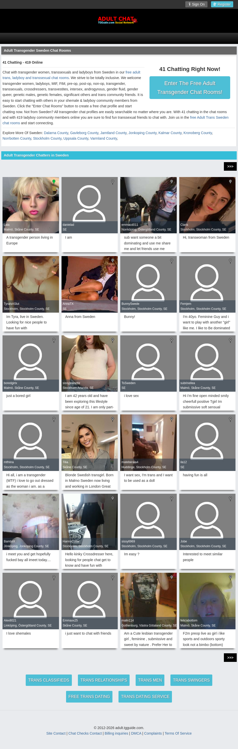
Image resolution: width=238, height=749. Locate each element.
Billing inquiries (116, 733)
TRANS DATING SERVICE (145, 696)
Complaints (153, 733)
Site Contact (56, 733)
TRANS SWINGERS (191, 680)
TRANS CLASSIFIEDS (48, 680)
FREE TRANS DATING (89, 696)
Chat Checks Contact (85, 733)
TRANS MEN (150, 680)
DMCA (136, 733)
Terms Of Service (178, 733)
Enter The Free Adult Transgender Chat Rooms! (189, 87)
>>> (230, 166)
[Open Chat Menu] (119, 38)
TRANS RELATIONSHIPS (103, 680)
